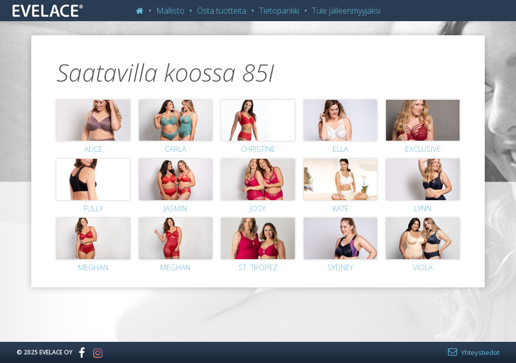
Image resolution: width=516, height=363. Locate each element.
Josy (258, 208)
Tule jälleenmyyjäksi (346, 10)
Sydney (340, 267)
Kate (341, 208)
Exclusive (423, 149)
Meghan (93, 267)
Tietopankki (279, 10)
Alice (93, 149)
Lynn (422, 208)
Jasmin (175, 208)
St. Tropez (258, 267)
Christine (258, 149)
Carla (175, 149)
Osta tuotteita (221, 10)
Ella (340, 149)
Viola (423, 267)
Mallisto (170, 10)
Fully (93, 208)
